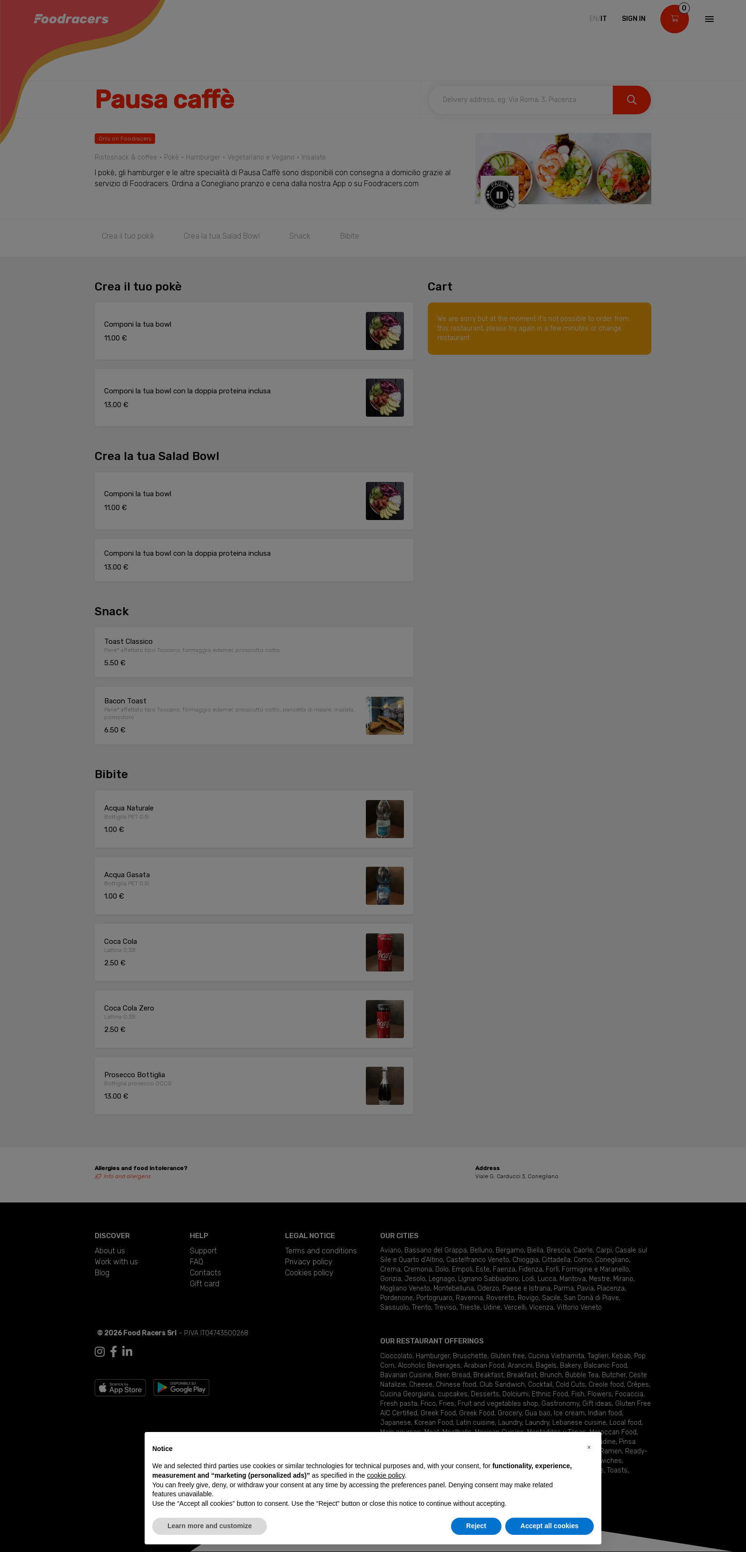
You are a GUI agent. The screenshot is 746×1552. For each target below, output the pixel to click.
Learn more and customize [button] (209, 1526)
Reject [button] (476, 1526)
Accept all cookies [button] (549, 1526)
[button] (589, 1447)
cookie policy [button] (385, 1475)
